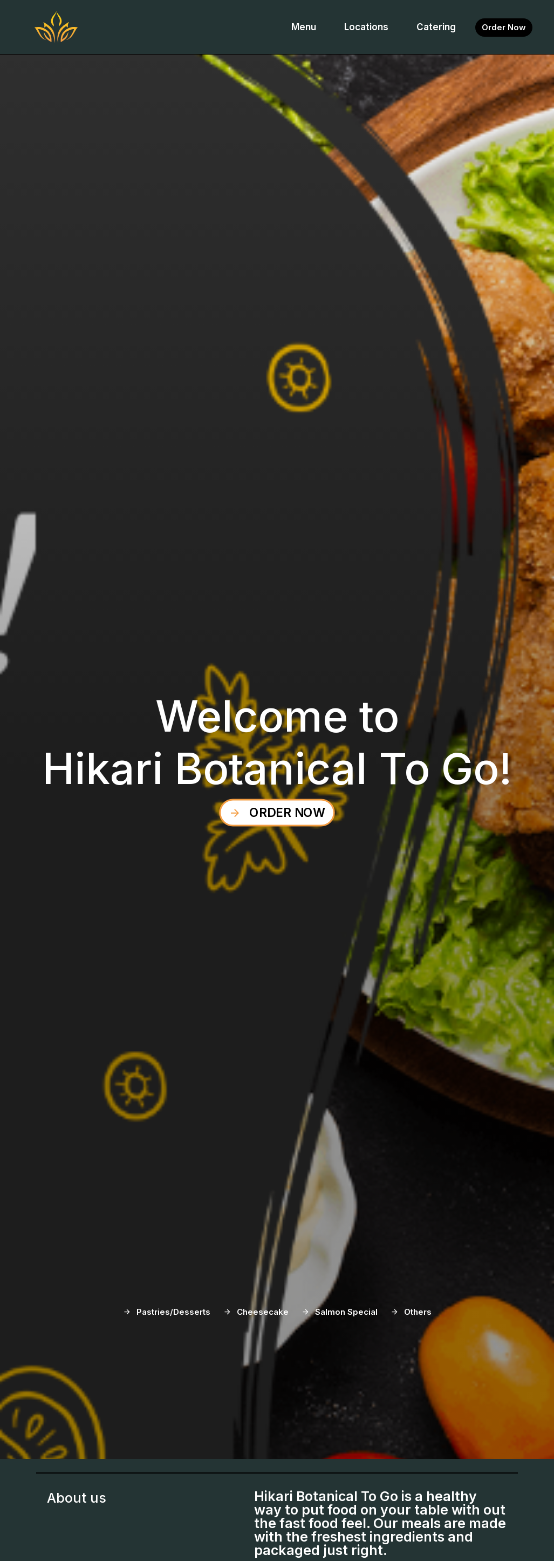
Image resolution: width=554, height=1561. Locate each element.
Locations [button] (366, 27)
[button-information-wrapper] (503, 27)
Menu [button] (303, 27)
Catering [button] (436, 27)
